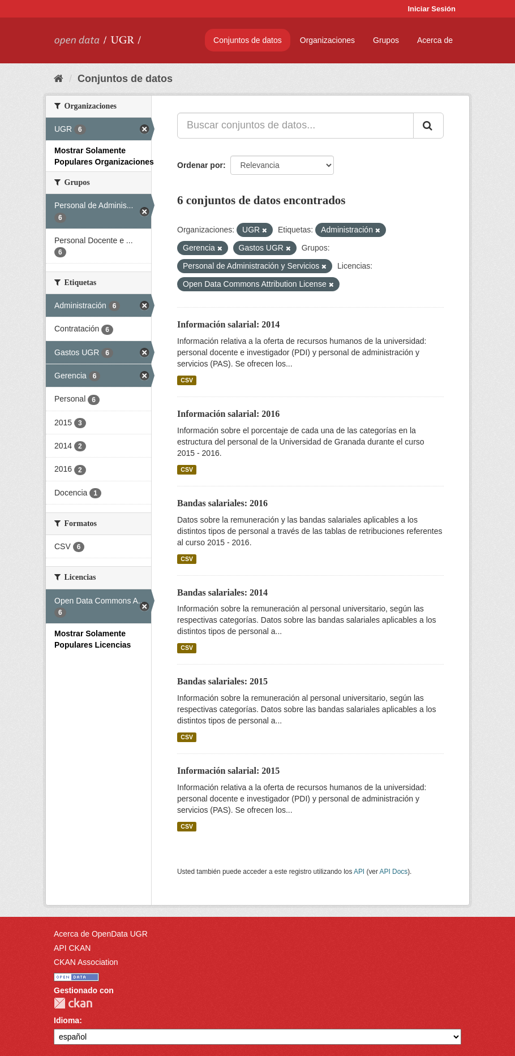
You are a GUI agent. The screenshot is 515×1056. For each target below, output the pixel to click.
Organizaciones (327, 40)
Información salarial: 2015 (228, 770)
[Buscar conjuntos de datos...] (295, 126)
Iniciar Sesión (431, 9)
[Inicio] (58, 78)
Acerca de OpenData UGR (101, 933)
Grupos (386, 40)
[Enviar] (428, 126)
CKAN (73, 1003)
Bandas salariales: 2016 (222, 503)
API (359, 872)
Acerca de (435, 40)
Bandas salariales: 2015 (222, 681)
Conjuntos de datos (247, 40)
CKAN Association (86, 962)
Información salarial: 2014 (228, 324)
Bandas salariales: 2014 (222, 592)
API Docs (394, 872)
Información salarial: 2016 (228, 414)
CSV (187, 380)
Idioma (66, 1020)
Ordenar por (200, 165)
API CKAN (72, 947)
